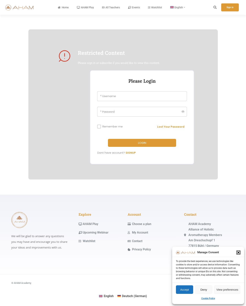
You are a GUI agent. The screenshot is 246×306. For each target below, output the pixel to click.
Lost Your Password (170, 127)
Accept (184, 289)
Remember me (112, 126)
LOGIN (142, 143)
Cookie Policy (208, 298)
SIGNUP (131, 153)
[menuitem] (177, 7)
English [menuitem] (109, 296)
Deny (203, 289)
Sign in (230, 7)
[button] (238, 252)
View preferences (227, 289)
